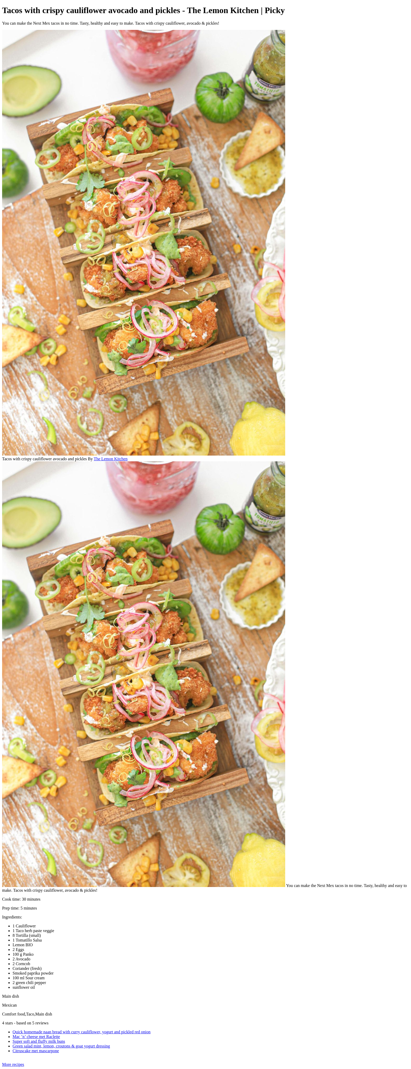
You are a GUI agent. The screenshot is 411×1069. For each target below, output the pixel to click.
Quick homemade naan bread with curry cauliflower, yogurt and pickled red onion (81, 1032)
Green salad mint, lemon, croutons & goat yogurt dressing (61, 1046)
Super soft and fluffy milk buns (39, 1041)
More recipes (13, 1064)
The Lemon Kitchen (111, 459)
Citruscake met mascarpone (36, 1051)
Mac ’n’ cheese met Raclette (36, 1036)
